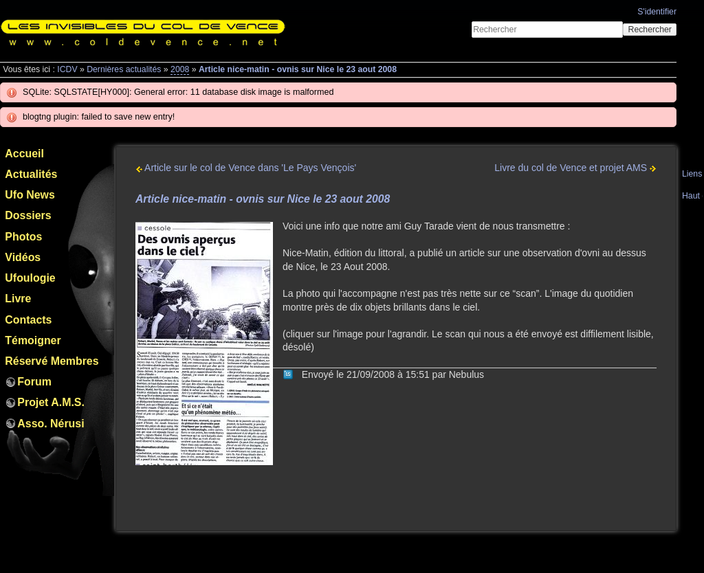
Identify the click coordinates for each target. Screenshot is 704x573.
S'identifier (656, 11)
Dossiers (28, 215)
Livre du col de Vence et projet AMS (575, 167)
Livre (18, 298)
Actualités (31, 174)
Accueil (24, 153)
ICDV (67, 69)
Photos (23, 237)
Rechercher (650, 29)
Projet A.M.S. (51, 402)
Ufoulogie (30, 278)
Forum (34, 381)
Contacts (28, 320)
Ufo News (29, 195)
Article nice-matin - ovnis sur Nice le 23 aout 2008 (298, 69)
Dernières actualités (124, 69)
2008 (179, 69)
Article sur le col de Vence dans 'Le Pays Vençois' (245, 167)
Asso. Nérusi (50, 423)
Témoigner (32, 340)
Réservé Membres (51, 361)
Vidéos (23, 257)
